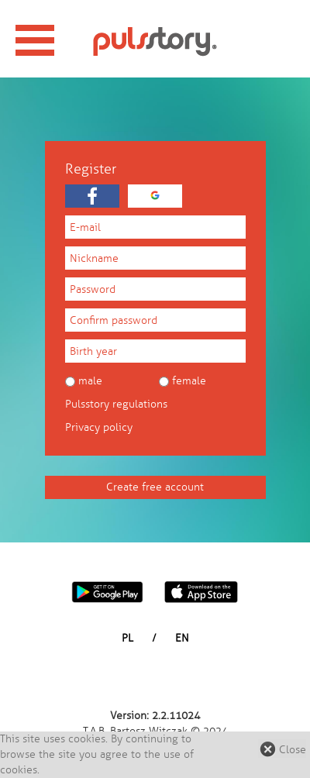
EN (182, 638)
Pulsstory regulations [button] (116, 404)
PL (127, 638)
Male (90, 380)
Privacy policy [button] (99, 427)
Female (189, 380)
